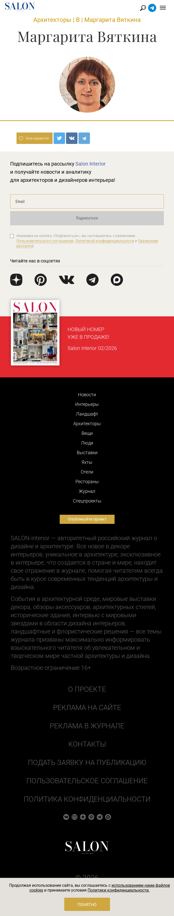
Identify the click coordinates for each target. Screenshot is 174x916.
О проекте (87, 689)
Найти (143, 8)
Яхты (87, 462)
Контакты (87, 744)
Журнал (87, 491)
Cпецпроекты (87, 501)
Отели (87, 472)
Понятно (87, 904)
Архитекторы (52, 19)
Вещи (87, 433)
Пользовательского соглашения (45, 241)
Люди (87, 443)
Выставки (87, 452)
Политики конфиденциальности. (119, 890)
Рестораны (87, 481)
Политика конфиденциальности (87, 799)
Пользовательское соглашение (87, 781)
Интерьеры (87, 404)
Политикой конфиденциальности (104, 241)
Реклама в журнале (87, 726)
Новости (87, 394)
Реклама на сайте (87, 707)
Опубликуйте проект (87, 519)
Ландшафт (87, 414)
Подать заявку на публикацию (87, 762)
